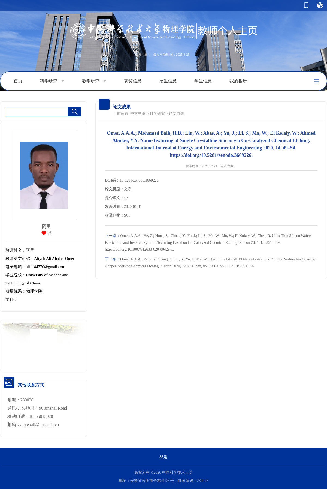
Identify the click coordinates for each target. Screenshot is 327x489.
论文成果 (176, 114)
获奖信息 (132, 81)
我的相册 (238, 81)
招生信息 (168, 81)
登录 (163, 457)
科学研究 (52, 81)
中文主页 (138, 114)
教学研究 (94, 81)
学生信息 (203, 81)
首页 (18, 81)
